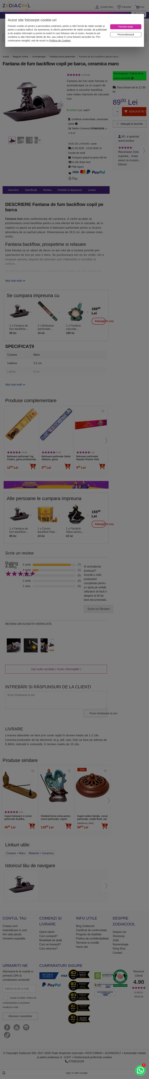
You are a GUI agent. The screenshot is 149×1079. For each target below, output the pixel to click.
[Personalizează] (125, 34)
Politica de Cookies (59, 40)
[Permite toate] (125, 26)
